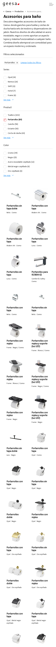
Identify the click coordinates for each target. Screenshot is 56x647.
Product (7, 107)
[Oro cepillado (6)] (4, 171)
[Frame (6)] (4, 95)
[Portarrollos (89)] (4, 119)
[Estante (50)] (4, 129)
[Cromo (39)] (4, 153)
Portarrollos (10, 63)
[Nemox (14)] (4, 82)
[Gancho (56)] (4, 124)
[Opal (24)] (4, 77)
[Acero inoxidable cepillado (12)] (4, 162)
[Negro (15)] (4, 157)
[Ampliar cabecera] (51, 4)
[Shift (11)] (4, 86)
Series (6, 70)
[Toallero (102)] (4, 115)
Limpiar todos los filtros (31, 63)
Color (6, 145)
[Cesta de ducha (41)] (4, 133)
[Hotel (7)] (4, 91)
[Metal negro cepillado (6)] (4, 166)
